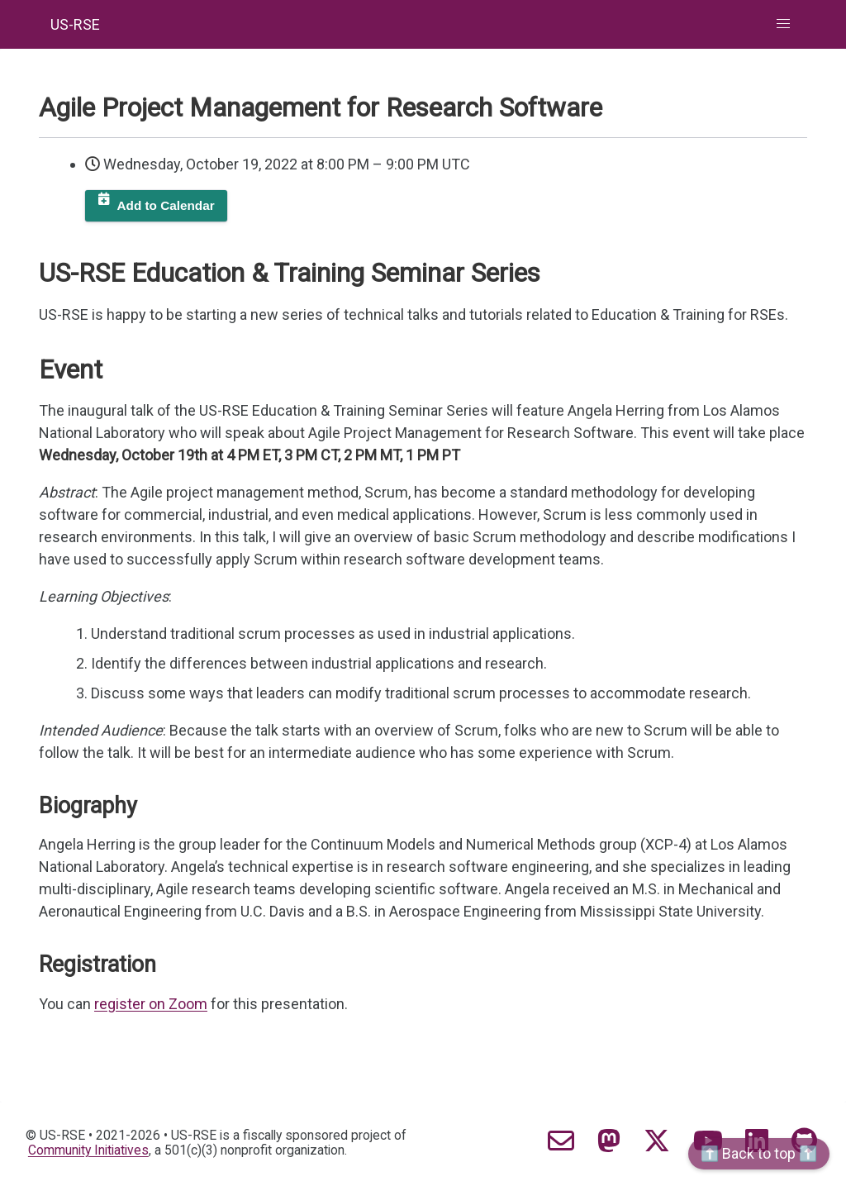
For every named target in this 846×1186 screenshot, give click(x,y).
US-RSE (75, 24)
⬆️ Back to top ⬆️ (759, 1153)
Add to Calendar (166, 205)
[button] (783, 24)
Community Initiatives (88, 1150)
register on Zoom (150, 1003)
